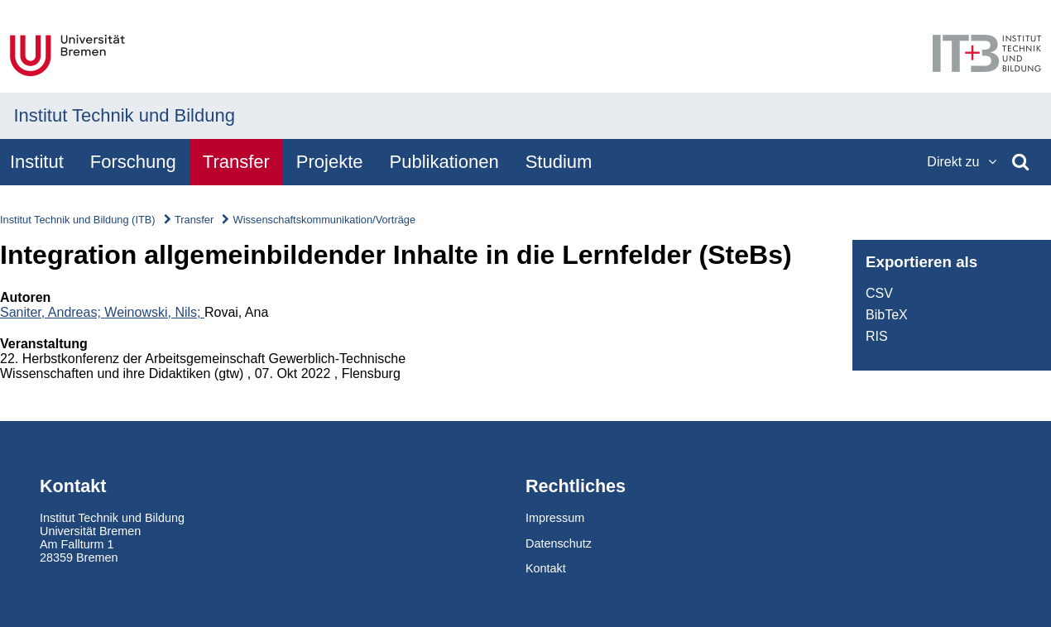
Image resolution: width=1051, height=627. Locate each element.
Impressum (555, 517)
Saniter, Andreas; (52, 312)
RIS (877, 336)
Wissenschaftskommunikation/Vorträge (324, 219)
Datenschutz (559, 543)
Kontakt (546, 568)
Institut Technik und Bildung (124, 115)
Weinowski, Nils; (154, 312)
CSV (879, 293)
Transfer (194, 219)
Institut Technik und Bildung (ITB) (78, 219)
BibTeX (887, 315)
